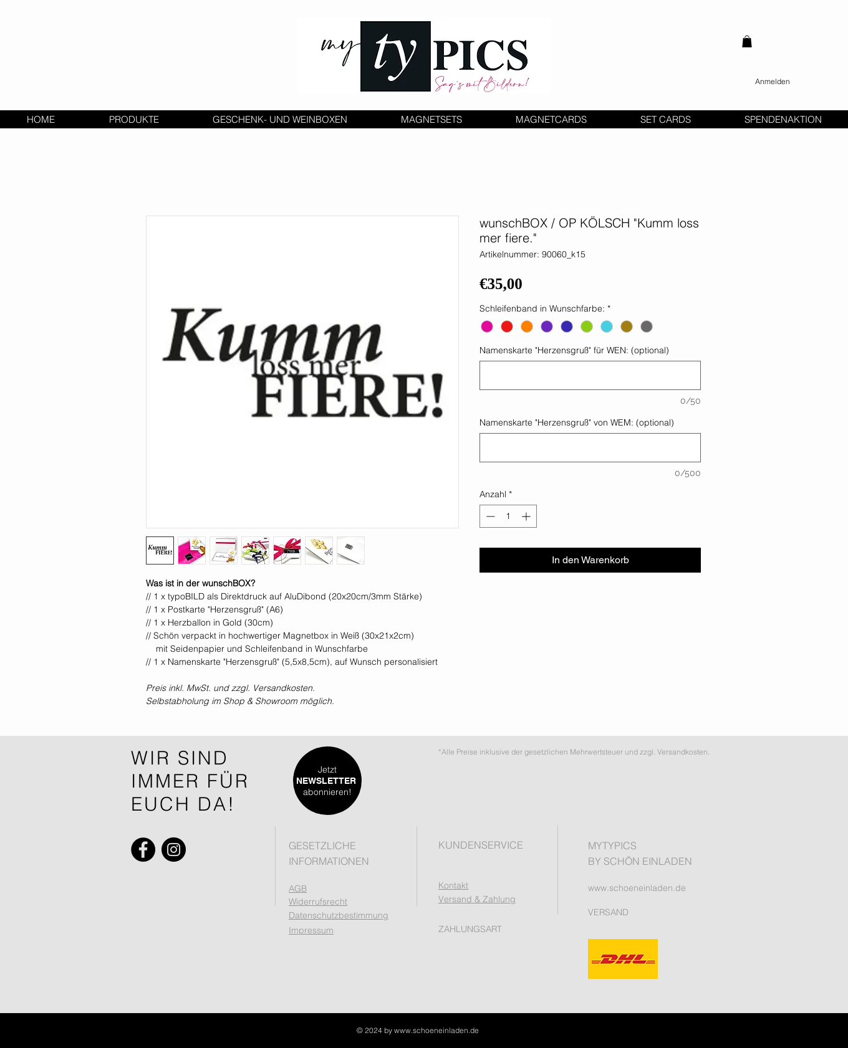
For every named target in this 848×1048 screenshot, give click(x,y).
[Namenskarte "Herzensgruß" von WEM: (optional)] (590, 448)
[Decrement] (489, 516)
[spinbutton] (508, 516)
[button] (747, 41)
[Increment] (527, 516)
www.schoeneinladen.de (637, 887)
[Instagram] (173, 849)
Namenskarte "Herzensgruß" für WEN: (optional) (574, 350)
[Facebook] (143, 849)
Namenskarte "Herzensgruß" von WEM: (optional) (576, 422)
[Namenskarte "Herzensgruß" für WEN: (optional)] (590, 375)
